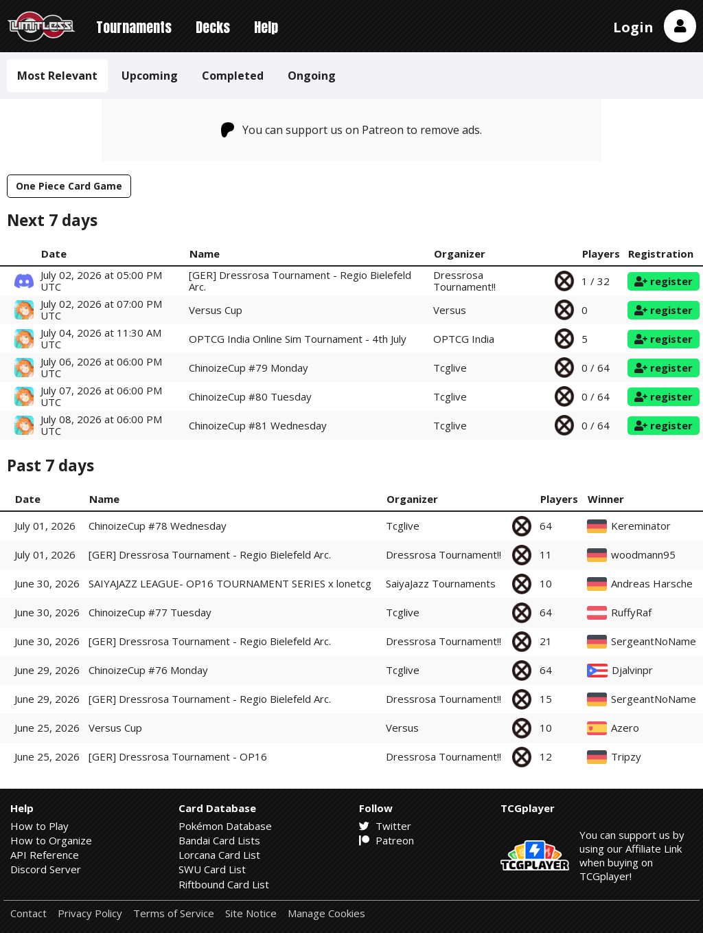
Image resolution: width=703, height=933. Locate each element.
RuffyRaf (631, 612)
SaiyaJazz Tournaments (441, 583)
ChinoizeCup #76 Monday (148, 670)
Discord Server (45, 869)
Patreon (386, 840)
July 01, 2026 (45, 525)
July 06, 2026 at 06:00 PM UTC (101, 367)
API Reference (44, 855)
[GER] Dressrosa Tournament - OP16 (178, 756)
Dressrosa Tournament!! (464, 280)
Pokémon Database (225, 826)
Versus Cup (215, 310)
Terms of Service (173, 913)
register (663, 281)
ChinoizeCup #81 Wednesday (258, 425)
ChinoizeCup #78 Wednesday (158, 525)
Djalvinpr (632, 670)
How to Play (39, 826)
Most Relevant (57, 75)
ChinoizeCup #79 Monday (248, 367)
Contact (28, 913)
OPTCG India (463, 339)
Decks (213, 27)
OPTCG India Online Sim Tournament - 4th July (297, 339)
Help (266, 27)
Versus (449, 310)
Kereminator (641, 526)
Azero (625, 728)
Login (633, 27)
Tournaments (134, 27)
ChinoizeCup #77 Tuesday (150, 612)
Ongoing (312, 75)
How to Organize (51, 840)
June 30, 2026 (47, 583)
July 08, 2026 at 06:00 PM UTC (101, 425)
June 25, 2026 (47, 727)
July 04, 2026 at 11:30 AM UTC (101, 338)
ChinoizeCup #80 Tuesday (250, 396)
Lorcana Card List (219, 855)
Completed (233, 75)
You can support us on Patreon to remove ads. (352, 129)
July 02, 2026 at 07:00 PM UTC (101, 309)
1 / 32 (595, 281)
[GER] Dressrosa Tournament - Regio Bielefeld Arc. (300, 280)
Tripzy (626, 757)
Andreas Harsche (652, 583)
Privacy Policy (90, 913)
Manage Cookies (326, 913)
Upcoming (150, 75)
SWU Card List (212, 869)
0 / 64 (595, 367)
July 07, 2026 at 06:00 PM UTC (101, 396)
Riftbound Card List (223, 884)
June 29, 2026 (47, 670)
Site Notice (251, 913)
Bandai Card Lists (219, 840)
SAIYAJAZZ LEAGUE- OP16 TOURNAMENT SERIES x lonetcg (230, 583)
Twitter (385, 826)
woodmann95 (643, 555)
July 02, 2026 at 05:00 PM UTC (101, 280)
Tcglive (450, 367)
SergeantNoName (653, 641)
